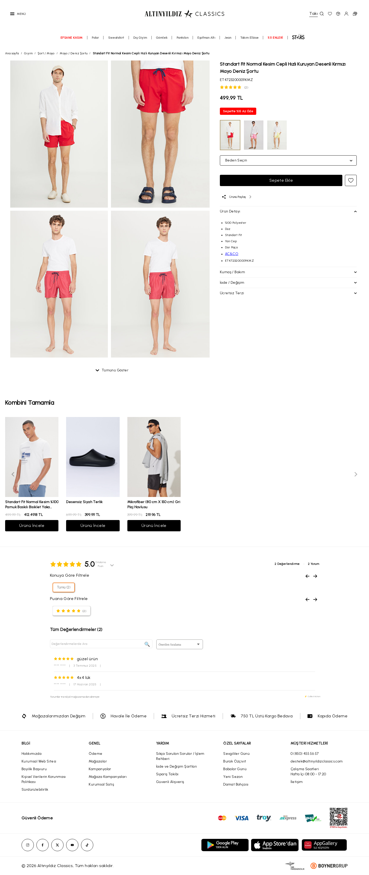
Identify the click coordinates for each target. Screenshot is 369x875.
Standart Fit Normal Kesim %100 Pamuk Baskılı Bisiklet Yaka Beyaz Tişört (31, 507)
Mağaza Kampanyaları (108, 777)
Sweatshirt (116, 37)
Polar (95, 37)
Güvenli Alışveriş (170, 782)
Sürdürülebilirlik (35, 789)
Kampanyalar (100, 769)
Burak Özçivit (234, 761)
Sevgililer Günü (236, 753)
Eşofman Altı (206, 37)
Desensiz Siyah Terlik (84, 502)
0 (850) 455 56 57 (305, 753)
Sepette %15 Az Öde (238, 111)
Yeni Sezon (233, 777)
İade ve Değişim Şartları (176, 766)
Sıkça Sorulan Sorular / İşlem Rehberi (180, 756)
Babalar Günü (235, 769)
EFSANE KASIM (71, 37)
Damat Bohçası (235, 784)
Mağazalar (98, 761)
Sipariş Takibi (167, 774)
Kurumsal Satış (101, 784)
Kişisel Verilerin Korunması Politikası (44, 779)
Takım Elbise (249, 37)
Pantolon (182, 37)
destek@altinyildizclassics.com (317, 761)
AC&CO (231, 254)
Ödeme (95, 753)
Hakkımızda (32, 753)
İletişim (297, 782)
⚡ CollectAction (312, 696)
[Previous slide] (13, 474)
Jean (227, 37)
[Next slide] (356, 474)
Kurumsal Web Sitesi (39, 761)
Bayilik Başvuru (34, 769)
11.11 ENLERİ (275, 37)
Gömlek (161, 37)
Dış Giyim (140, 37)
